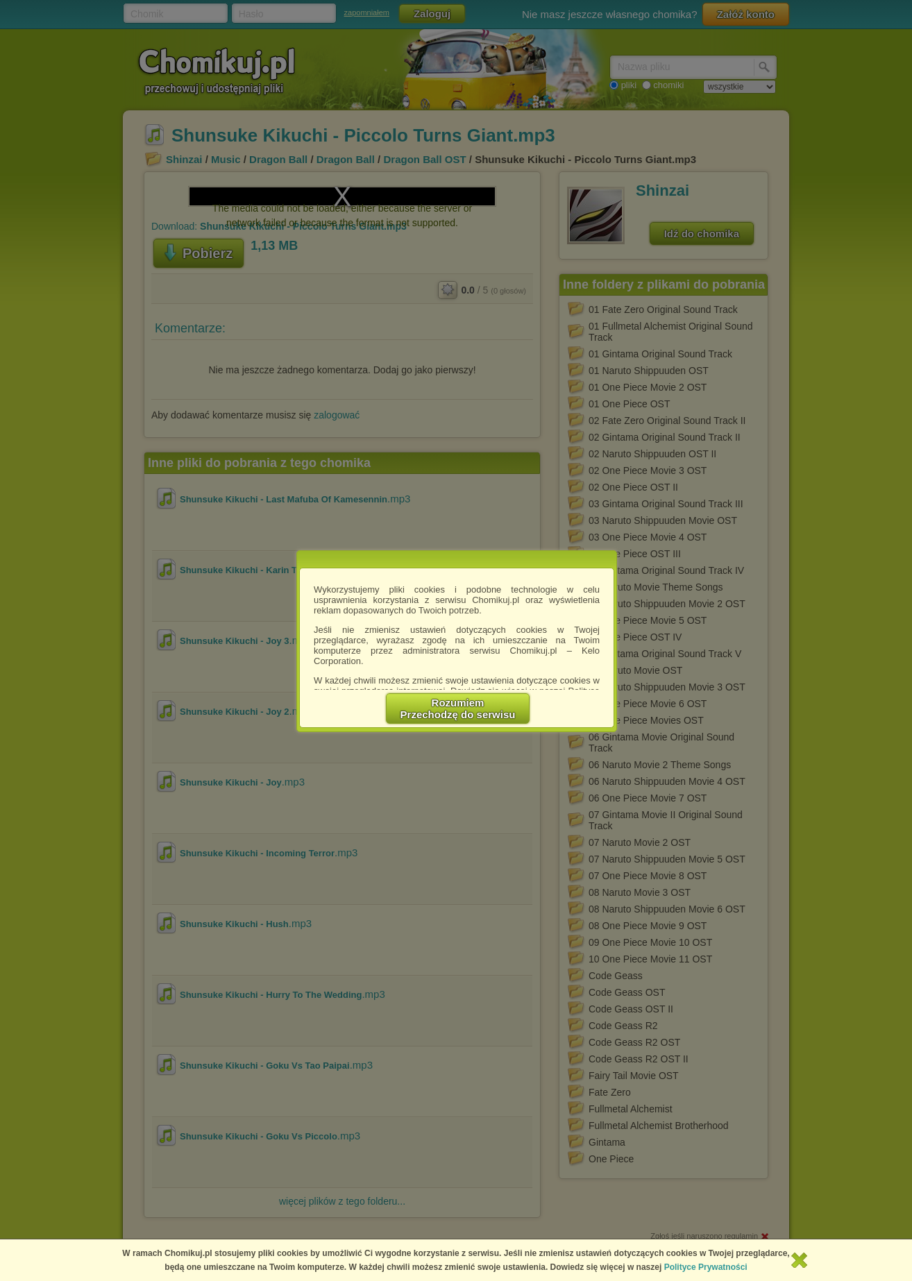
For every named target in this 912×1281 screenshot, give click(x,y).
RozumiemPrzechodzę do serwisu (458, 708)
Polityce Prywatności (706, 1267)
